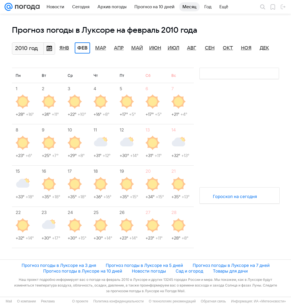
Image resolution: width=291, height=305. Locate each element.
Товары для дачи (230, 271)
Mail (9, 301)
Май (137, 48)
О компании (26, 301)
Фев (82, 48)
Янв (64, 48)
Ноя (246, 48)
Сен (210, 48)
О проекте (80, 301)
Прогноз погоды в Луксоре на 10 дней (82, 271)
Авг (191, 48)
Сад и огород (189, 271)
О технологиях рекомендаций (172, 301)
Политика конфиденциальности (118, 301)
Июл (173, 48)
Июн (155, 48)
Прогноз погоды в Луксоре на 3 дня (59, 265)
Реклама (48, 301)
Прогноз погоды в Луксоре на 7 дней (231, 265)
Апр (119, 48)
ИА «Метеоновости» (270, 301)
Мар (100, 48)
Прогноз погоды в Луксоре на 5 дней (144, 265)
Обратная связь (213, 301)
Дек (264, 48)
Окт (228, 48)
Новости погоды (149, 271)
